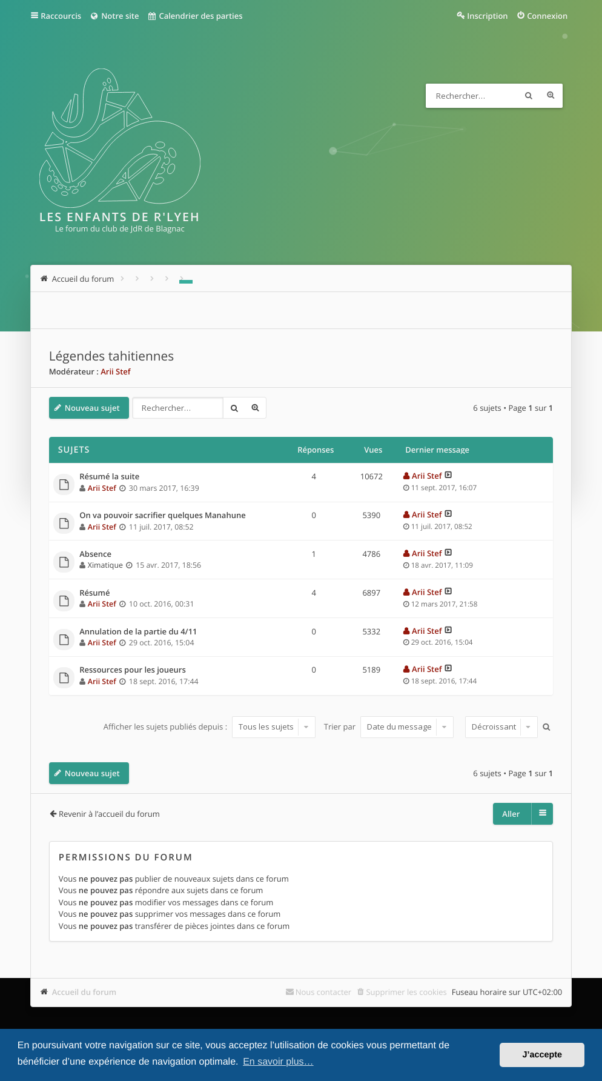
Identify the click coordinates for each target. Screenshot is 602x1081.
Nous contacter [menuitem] (324, 991)
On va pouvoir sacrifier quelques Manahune (162, 516)
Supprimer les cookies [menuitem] (406, 991)
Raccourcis (61, 15)
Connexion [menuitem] (547, 15)
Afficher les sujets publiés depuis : (210, 726)
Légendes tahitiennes (111, 356)
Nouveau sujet (92, 407)
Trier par (389, 726)
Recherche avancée (550, 96)
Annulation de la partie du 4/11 (138, 632)
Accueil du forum (84, 991)
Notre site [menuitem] (114, 15)
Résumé (94, 593)
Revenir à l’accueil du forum (109, 813)
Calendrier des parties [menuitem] (194, 15)
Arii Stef (115, 371)
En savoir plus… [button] (278, 1062)
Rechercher (529, 96)
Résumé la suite (109, 477)
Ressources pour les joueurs (132, 670)
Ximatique (105, 565)
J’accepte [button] (542, 1055)
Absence (95, 554)
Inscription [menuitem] (487, 15)
